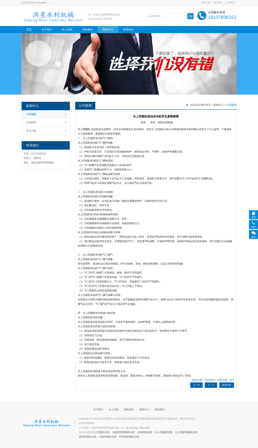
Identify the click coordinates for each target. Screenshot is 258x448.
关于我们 (230, 2)
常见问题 (31, 130)
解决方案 (206, 2)
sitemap (134, 427)
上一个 (196, 385)
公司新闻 (31, 114)
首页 (29, 29)
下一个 (210, 385)
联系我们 (218, 2)
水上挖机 (67, 29)
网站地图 (145, 427)
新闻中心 (108, 29)
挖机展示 (87, 29)
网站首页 (206, 104)
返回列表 (226, 385)
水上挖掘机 (84, 129)
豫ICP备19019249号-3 (153, 418)
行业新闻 (31, 122)
